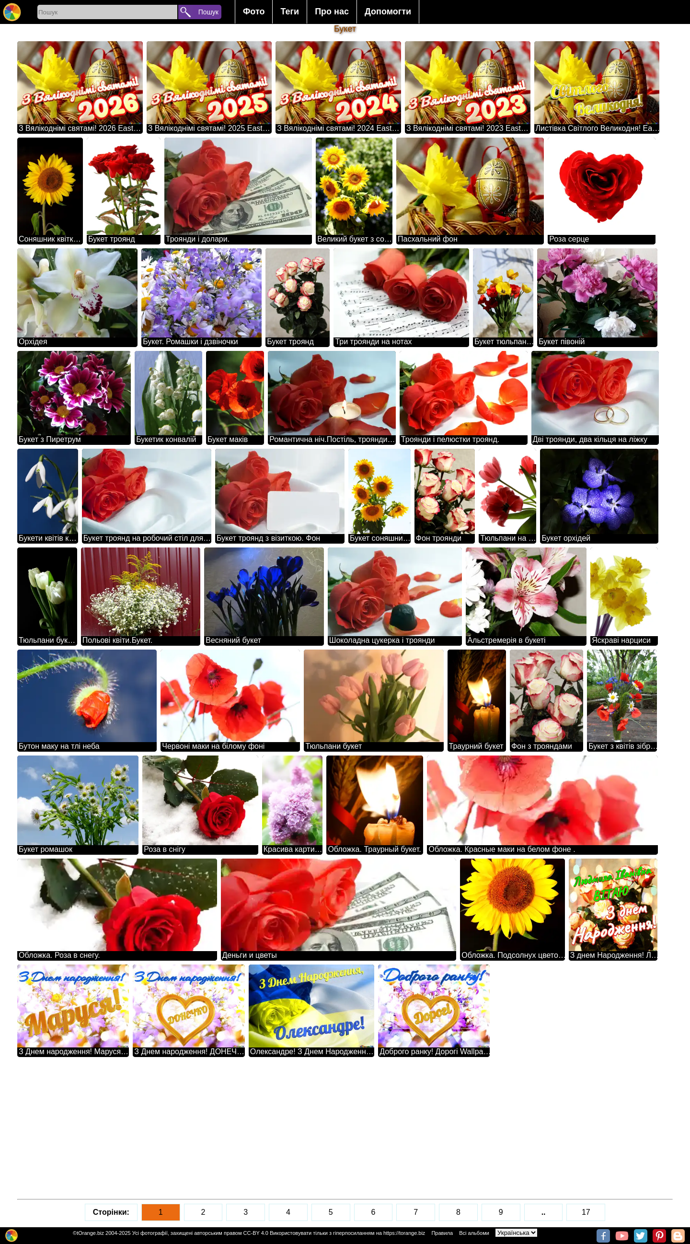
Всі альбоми (474, 1233)
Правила (442, 1233)
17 (586, 1212)
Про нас (332, 11)
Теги (289, 11)
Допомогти (388, 11)
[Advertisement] (304, 1128)
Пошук (208, 12)
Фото (253, 11)
